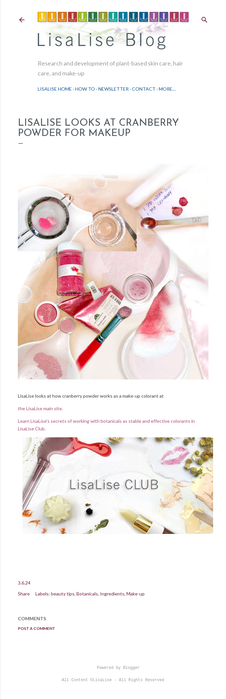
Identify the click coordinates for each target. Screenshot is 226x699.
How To (85, 89)
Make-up (135, 593)
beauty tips (62, 593)
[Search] (204, 18)
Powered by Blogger (113, 668)
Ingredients (112, 593)
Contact (144, 89)
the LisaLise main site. (41, 408)
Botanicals (87, 593)
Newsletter (113, 89)
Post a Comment (36, 628)
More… (167, 89)
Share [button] (24, 593)
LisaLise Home (55, 89)
